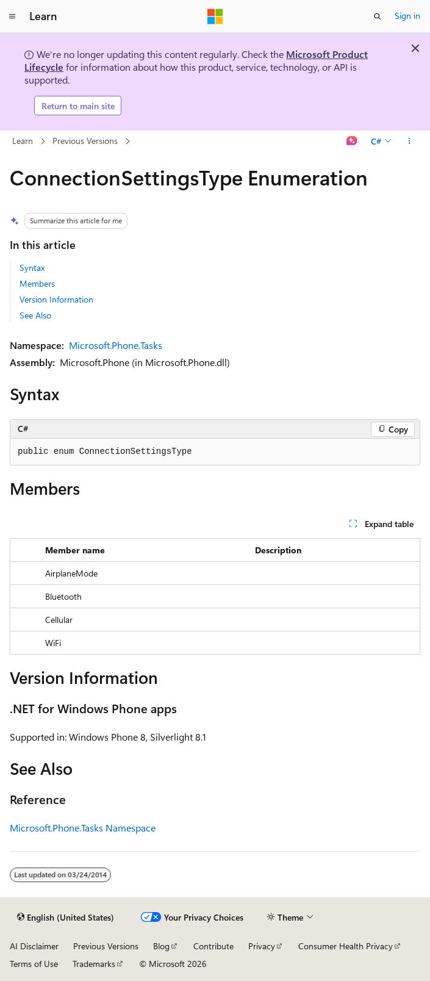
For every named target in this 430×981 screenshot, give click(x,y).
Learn (22, 140)
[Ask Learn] (352, 141)
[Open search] (377, 16)
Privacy (261, 946)
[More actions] (409, 141)
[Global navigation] (12, 16)
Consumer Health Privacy (345, 946)
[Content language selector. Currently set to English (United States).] (65, 917)
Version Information (56, 299)
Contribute (213, 946)
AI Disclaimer (34, 946)
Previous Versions (85, 140)
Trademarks (94, 963)
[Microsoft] (215, 16)
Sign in (407, 15)
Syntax (32, 267)
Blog (161, 946)
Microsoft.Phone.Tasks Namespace (83, 827)
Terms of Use (34, 963)
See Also (35, 315)
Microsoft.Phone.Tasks (115, 345)
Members (37, 283)
